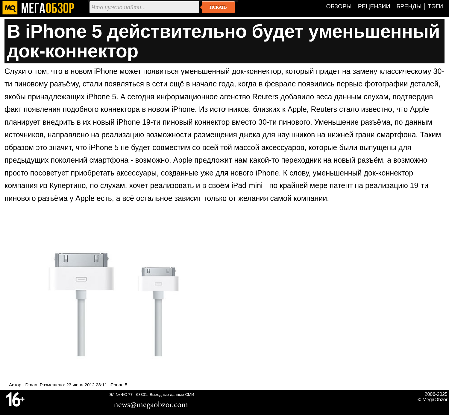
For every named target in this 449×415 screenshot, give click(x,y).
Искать (218, 7)
